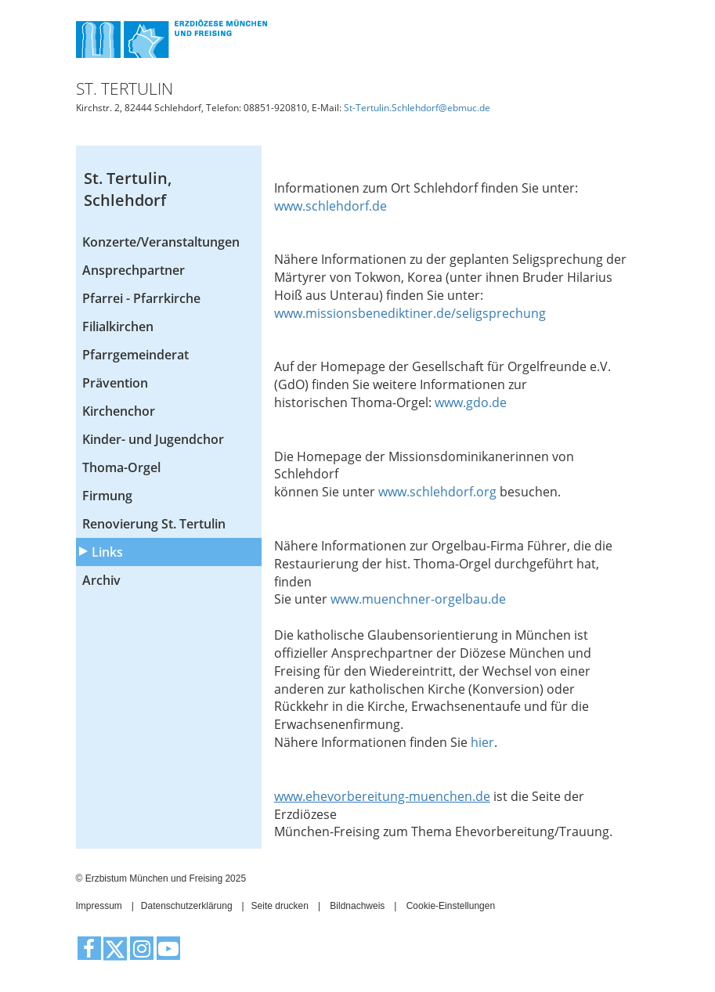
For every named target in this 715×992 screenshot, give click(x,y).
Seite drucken (280, 905)
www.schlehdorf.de (330, 206)
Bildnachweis (357, 905)
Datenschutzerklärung (187, 905)
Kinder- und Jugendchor (153, 439)
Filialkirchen (117, 326)
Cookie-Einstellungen (450, 905)
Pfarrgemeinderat (135, 354)
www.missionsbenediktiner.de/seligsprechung (411, 313)
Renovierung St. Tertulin (154, 523)
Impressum (99, 905)
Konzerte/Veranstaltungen (161, 242)
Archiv (101, 580)
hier (482, 742)
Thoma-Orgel (121, 467)
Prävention (115, 382)
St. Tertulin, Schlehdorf (128, 189)
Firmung (107, 495)
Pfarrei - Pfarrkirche (141, 298)
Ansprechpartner (133, 270)
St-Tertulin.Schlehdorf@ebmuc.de (417, 107)
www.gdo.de (471, 402)
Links (107, 552)
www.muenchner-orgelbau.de (418, 599)
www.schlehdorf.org (439, 491)
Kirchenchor (118, 411)
